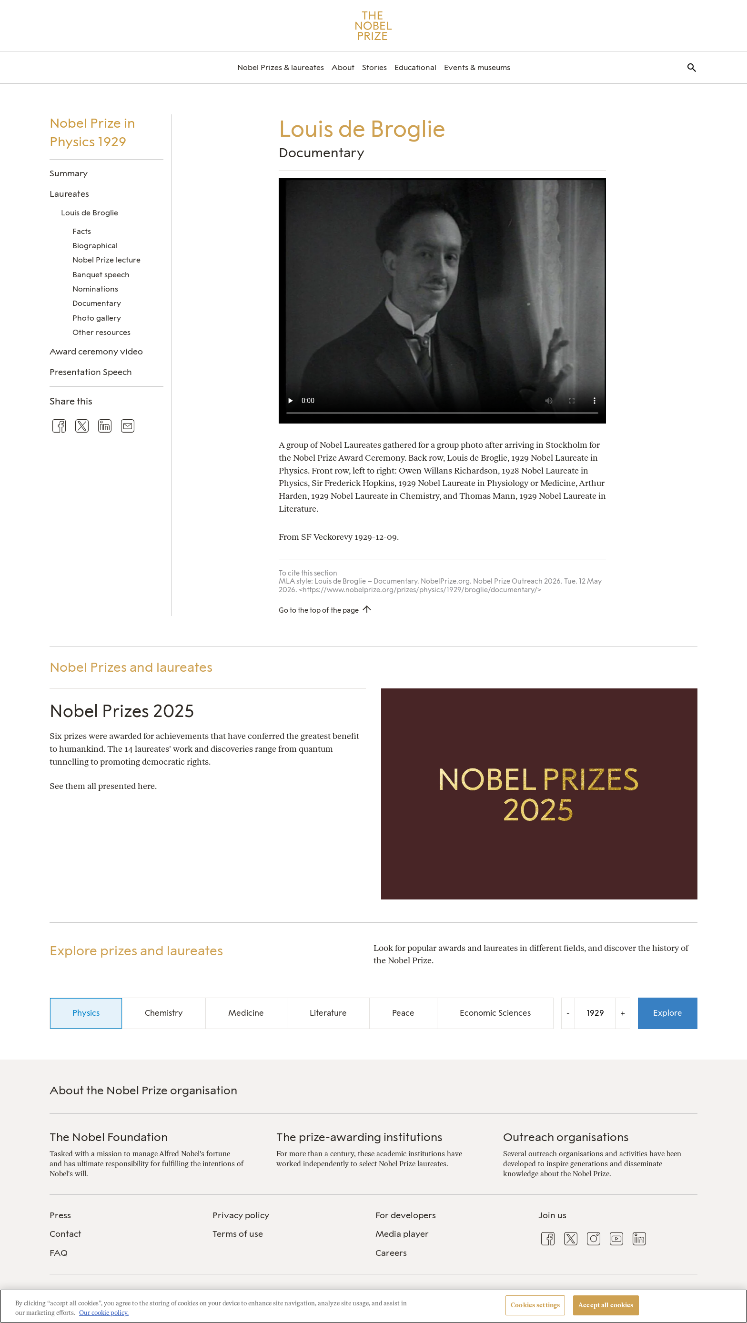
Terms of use (237, 1234)
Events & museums (477, 67)
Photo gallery (96, 318)
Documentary (96, 303)
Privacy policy (240, 1215)
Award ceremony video (96, 351)
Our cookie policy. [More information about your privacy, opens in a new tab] (104, 1312)
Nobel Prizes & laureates (280, 67)
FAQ (59, 1253)
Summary (69, 173)
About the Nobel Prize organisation (143, 1090)
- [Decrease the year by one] (568, 1013)
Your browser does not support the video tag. (442, 301)
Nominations (95, 288)
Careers (391, 1253)
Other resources (101, 332)
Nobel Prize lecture (106, 259)
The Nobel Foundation (109, 1137)
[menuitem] (280, 67)
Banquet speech (101, 274)
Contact (65, 1234)
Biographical (95, 245)
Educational (415, 67)
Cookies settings (535, 1305)
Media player (402, 1234)
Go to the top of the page (319, 610)
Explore (667, 1013)
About (343, 67)
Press (60, 1215)
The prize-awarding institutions (359, 1137)
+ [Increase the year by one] (622, 1013)
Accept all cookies (605, 1305)
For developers (405, 1215)
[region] (373, 1306)
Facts (81, 231)
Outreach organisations (566, 1137)
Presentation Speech (91, 372)
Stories (374, 67)
